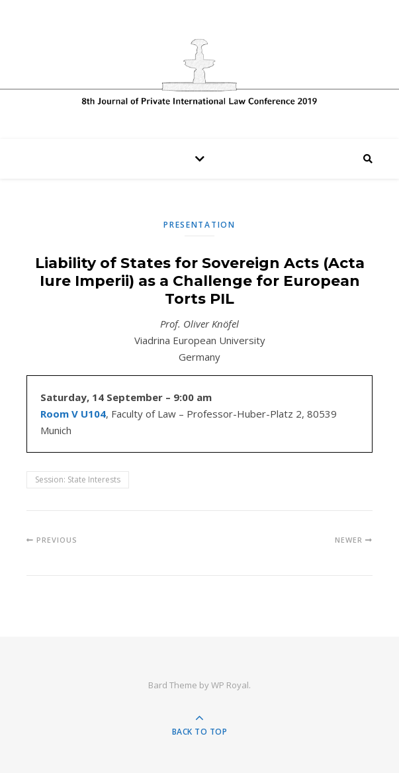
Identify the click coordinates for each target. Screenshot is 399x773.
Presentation (199, 224)
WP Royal (230, 685)
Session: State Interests (77, 479)
